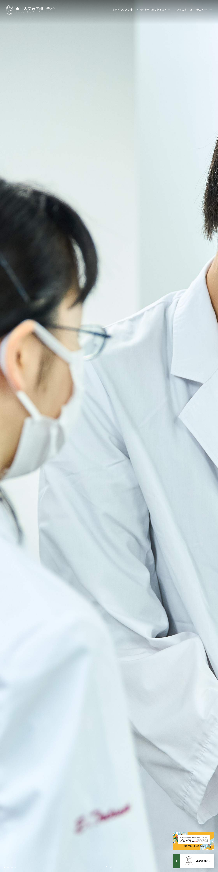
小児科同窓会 (197, 861)
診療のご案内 (183, 9)
